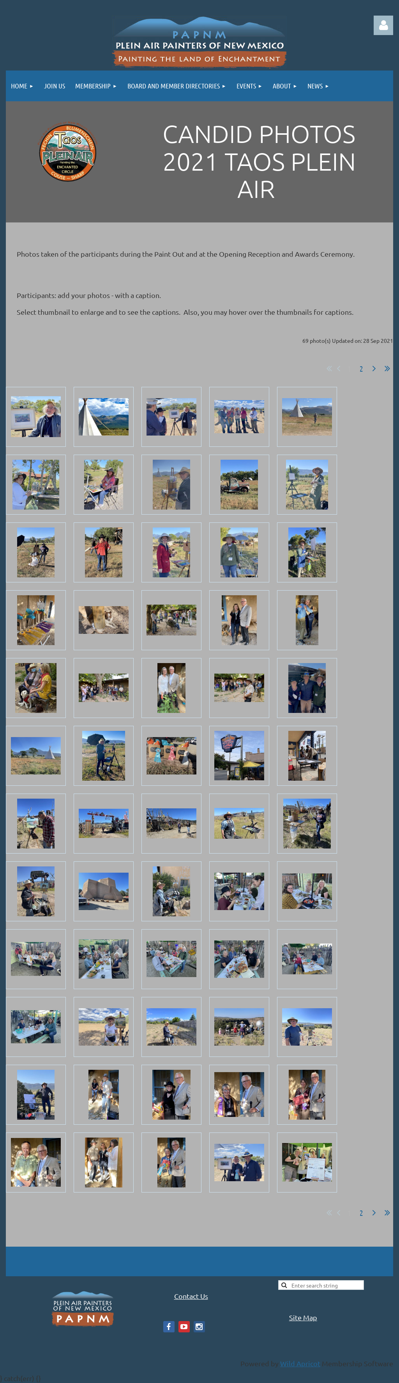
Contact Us (191, 1296)
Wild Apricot (300, 1363)
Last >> (387, 368)
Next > (374, 368)
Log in (383, 25)
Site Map (303, 1317)
